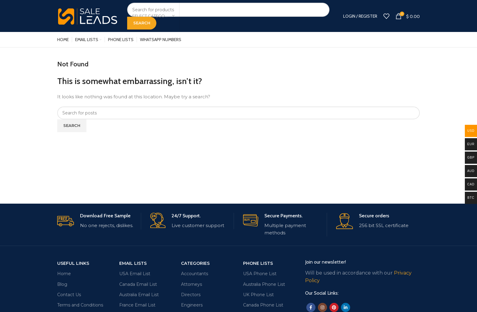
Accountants (194, 273)
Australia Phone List (264, 284)
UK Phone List (258, 294)
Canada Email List (138, 284)
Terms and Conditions (80, 305)
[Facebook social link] (310, 307)
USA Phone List (260, 273)
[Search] (228, 10)
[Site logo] (87, 15)
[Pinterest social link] (334, 307)
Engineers (192, 305)
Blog (62, 284)
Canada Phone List (263, 305)
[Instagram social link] (322, 307)
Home (64, 273)
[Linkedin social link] (345, 307)
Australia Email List (139, 294)
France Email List (137, 305)
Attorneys (191, 284)
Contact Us (69, 294)
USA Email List (134, 273)
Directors (190, 294)
